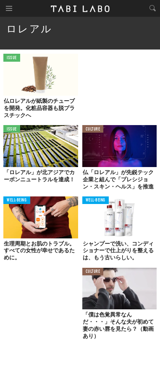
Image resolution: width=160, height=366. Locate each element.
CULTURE (93, 129)
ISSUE (12, 58)
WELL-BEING (17, 200)
